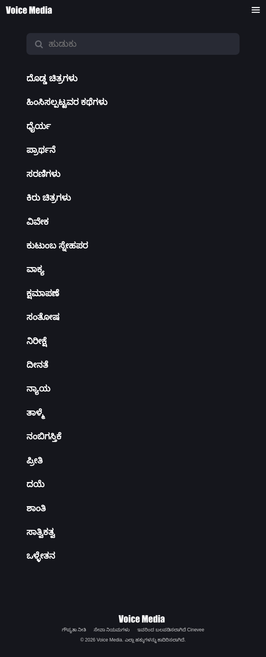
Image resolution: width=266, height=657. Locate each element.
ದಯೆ (35, 484)
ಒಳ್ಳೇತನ (40, 556)
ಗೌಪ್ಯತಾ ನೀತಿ (74, 630)
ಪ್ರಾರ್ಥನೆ (41, 150)
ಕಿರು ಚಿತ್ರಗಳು (48, 198)
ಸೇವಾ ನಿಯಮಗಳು (112, 630)
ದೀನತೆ (37, 365)
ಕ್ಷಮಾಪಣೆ (42, 293)
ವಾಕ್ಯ (35, 269)
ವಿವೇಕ (37, 222)
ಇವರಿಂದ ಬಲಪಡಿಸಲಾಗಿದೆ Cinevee (170, 630)
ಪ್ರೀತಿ (34, 460)
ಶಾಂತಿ (36, 508)
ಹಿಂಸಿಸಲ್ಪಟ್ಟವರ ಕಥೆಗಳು (66, 102)
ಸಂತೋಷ (43, 317)
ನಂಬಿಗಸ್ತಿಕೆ (43, 436)
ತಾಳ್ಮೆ (35, 413)
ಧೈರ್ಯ (38, 126)
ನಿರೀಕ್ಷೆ (36, 341)
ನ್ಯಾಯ (38, 388)
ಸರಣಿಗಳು (43, 174)
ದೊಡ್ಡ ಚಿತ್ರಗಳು (51, 78)
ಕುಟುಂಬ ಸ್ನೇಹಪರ (57, 245)
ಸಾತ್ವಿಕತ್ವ (40, 532)
